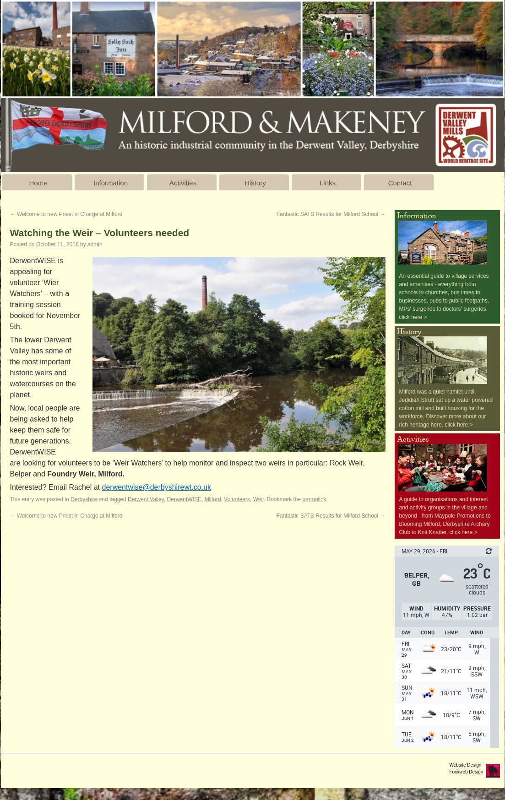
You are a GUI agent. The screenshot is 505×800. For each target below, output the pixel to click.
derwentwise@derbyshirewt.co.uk (157, 487)
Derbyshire (84, 499)
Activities (182, 183)
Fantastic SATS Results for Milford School (331, 214)
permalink (314, 499)
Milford (213, 499)
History (255, 183)
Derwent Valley (146, 499)
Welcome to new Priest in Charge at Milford (66, 214)
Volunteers (237, 499)
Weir (258, 499)
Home (38, 183)
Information (110, 183)
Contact (400, 183)
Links (328, 183)
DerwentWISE (184, 499)
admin (95, 244)
